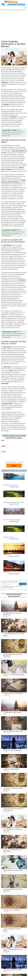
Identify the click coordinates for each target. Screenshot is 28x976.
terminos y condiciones (15, 586)
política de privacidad (7, 587)
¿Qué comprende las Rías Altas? (12, 870)
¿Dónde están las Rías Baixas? (12, 712)
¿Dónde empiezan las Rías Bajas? (13, 693)
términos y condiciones (17, 462)
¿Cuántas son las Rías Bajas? (11, 910)
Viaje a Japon (6, 572)
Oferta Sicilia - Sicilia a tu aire (10, 485)
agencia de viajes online (15, 132)
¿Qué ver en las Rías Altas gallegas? (13, 674)
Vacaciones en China (8, 537)
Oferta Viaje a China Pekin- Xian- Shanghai (13, 502)
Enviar (14, 465)
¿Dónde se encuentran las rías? (12, 970)
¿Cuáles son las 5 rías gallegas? (12, 750)
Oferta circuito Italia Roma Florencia (12, 519)
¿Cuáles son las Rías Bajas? (11, 769)
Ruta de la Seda (7, 554)
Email (2, 440)
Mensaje (3, 451)
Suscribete (22, 584)
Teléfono (3, 446)
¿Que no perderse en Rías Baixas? (13, 731)
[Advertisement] (14, 25)
